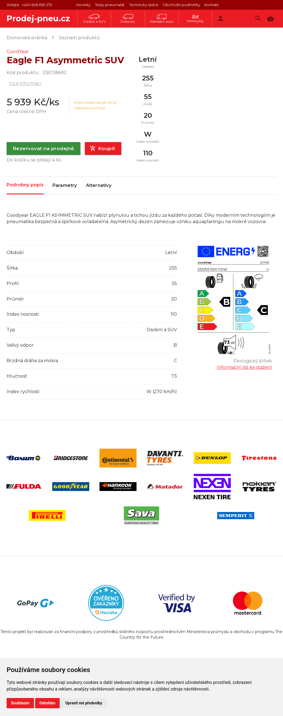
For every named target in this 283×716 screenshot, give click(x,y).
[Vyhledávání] (258, 18)
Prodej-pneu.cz (38, 18)
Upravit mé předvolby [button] (83, 703)
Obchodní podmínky (181, 4)
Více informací (25, 83)
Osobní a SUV (94, 18)
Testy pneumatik (110, 4)
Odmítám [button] (48, 703)
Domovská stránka (27, 37)
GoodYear (18, 51)
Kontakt (212, 4)
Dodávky (127, 18)
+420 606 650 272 (37, 4)
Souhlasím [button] (20, 703)
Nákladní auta (161, 18)
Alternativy (98, 185)
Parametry (65, 185)
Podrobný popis (25, 185)
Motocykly (195, 19)
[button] (270, 18)
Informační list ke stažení (244, 367)
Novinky (83, 4)
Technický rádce (143, 4)
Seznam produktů (79, 37)
